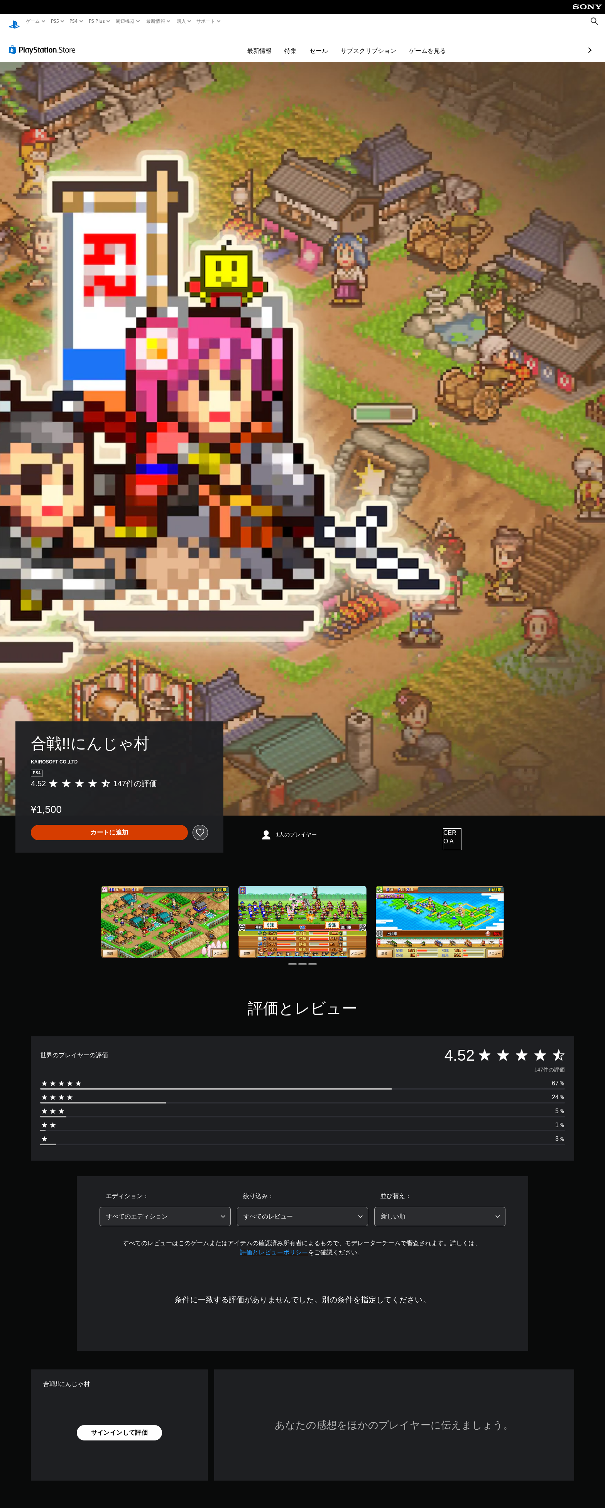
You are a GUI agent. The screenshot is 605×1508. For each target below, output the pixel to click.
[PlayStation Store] (44, 42)
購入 (181, 21)
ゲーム (33, 21)
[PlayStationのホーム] (14, 21)
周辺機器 (125, 21)
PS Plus (96, 21)
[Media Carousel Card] (165, 914)
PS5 (55, 21)
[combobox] (165, 1209)
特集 (246, 43)
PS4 (73, 21)
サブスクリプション (324, 43)
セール (274, 43)
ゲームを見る (382, 43)
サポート (205, 21)
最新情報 (155, 21)
